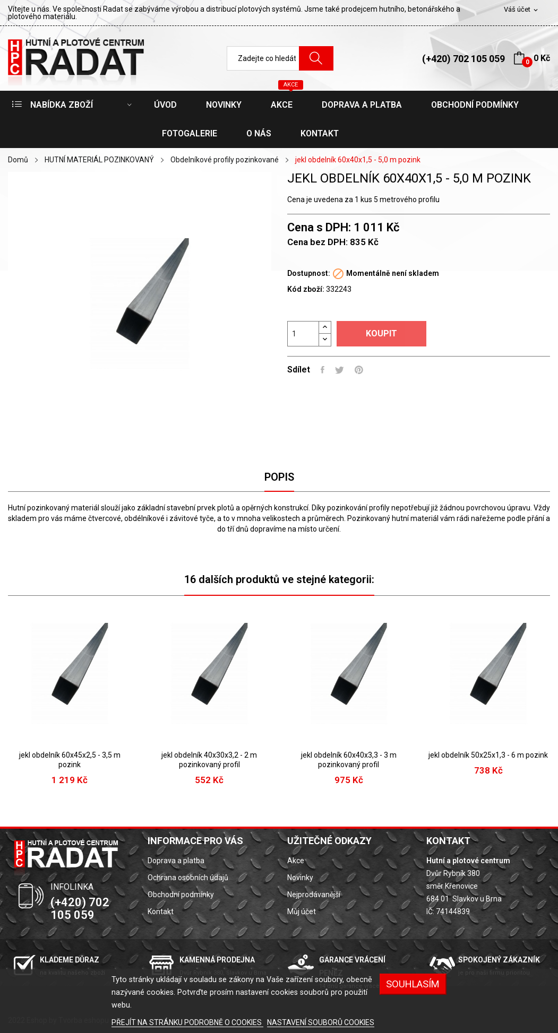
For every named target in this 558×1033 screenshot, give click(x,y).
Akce (295, 860)
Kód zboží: (305, 289)
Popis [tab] (279, 477)
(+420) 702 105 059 (463, 58)
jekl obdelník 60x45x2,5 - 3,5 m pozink (70, 760)
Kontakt (161, 911)
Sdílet (322, 370)
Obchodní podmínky (181, 894)
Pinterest (358, 370)
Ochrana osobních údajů (188, 877)
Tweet (339, 370)
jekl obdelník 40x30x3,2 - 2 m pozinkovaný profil (209, 760)
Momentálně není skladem (392, 273)
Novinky (300, 877)
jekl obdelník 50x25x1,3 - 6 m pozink (488, 755)
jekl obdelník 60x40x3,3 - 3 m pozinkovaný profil (349, 760)
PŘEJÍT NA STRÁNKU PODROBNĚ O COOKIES (187, 1022)
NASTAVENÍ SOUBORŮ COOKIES (320, 1022)
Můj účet (301, 911)
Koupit (381, 333)
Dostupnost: (308, 273)
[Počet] (303, 333)
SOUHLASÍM (413, 983)
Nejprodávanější (313, 894)
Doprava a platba (176, 860)
